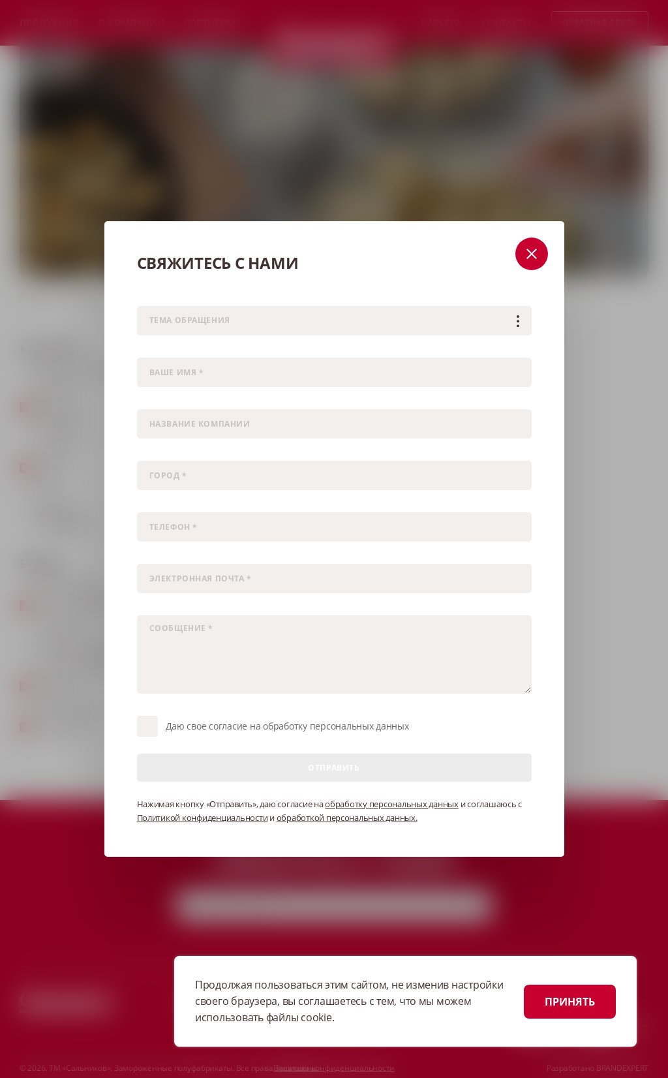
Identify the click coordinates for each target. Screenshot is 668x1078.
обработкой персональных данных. (347, 818)
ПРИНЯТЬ (570, 1001)
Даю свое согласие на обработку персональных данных (287, 726)
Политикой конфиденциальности (202, 818)
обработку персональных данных (392, 804)
